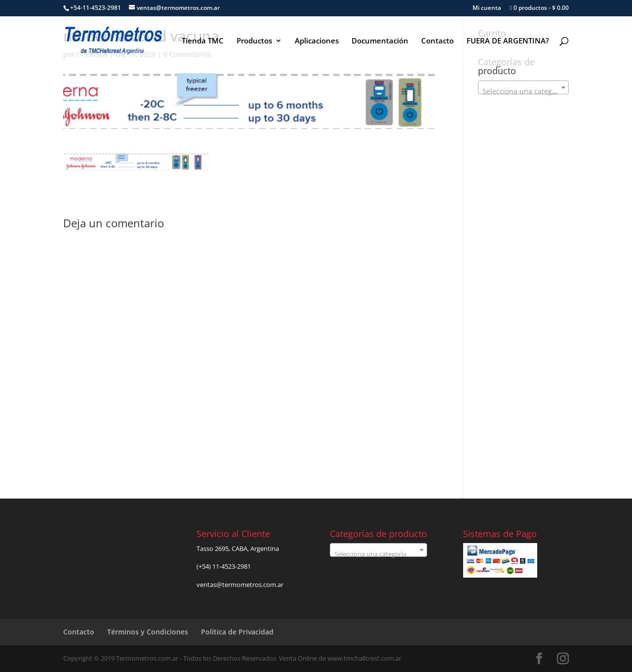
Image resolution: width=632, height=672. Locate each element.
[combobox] (523, 87)
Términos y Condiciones (147, 631)
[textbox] (523, 91)
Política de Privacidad (237, 631)
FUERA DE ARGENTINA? (508, 41)
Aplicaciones (317, 41)
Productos (254, 41)
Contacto (437, 41)
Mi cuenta (487, 8)
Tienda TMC (203, 41)
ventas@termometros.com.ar (240, 584)
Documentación (380, 41)
